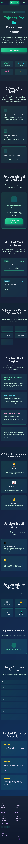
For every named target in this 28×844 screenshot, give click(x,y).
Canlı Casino (3, 816)
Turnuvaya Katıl (14, 271)
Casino (2, 815)
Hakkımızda (3, 803)
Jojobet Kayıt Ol (14, 292)
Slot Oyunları (3, 820)
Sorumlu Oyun (18, 818)
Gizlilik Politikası (4, 809)
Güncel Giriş (17, 805)
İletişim (2, 805)
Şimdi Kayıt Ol (14, 55)
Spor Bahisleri (4, 818)
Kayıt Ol (23, 2)
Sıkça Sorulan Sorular (19, 816)
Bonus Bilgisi (17, 809)
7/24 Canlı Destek (18, 815)
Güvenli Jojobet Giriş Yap (14, 221)
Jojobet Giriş (14, 2)
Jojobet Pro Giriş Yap (14, 50)
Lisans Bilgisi (3, 807)
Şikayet (16, 820)
